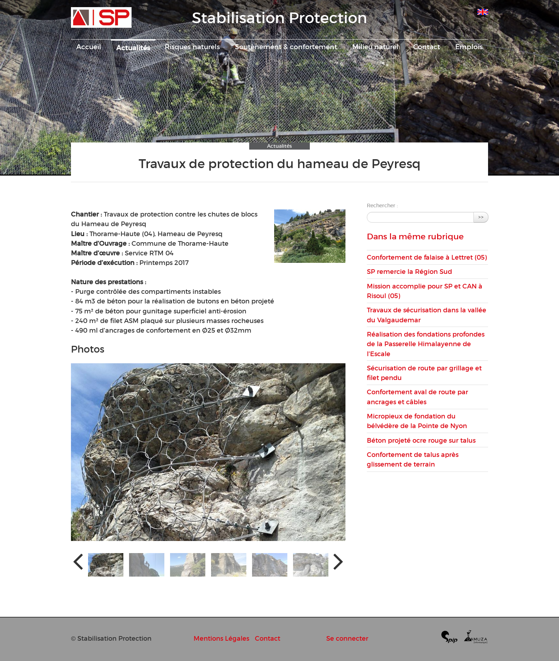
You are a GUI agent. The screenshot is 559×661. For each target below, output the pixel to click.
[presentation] (78, 560)
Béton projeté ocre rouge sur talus (421, 440)
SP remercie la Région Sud (409, 271)
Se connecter (347, 638)
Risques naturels (192, 46)
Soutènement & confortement (286, 46)
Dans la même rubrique (415, 236)
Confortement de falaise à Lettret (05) (427, 257)
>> (481, 217)
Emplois (469, 46)
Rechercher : (382, 205)
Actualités (133, 47)
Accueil (88, 46)
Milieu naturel (375, 46)
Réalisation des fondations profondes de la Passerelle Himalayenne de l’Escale (425, 344)
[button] (105, 565)
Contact (426, 46)
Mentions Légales (221, 638)
